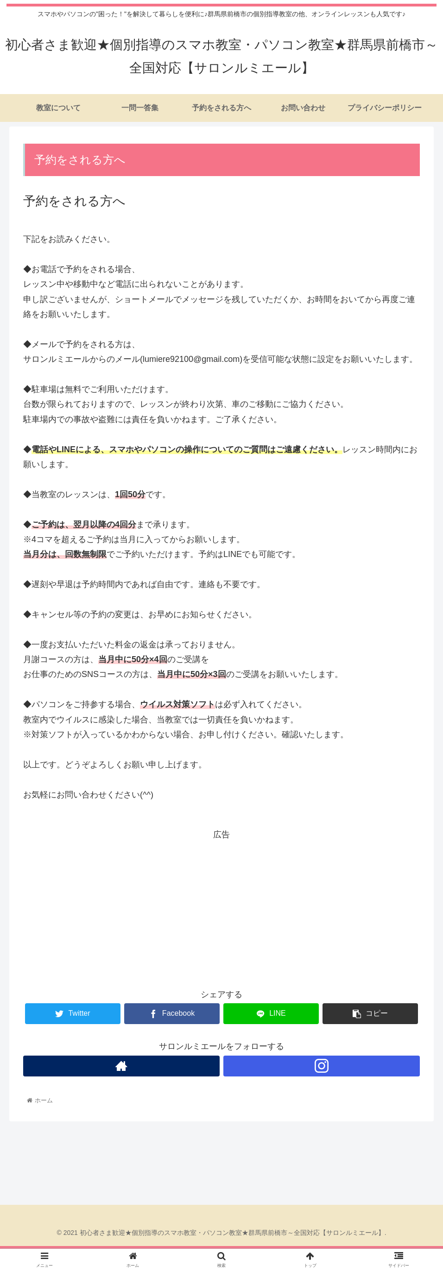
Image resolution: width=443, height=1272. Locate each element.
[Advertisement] (221, 907)
